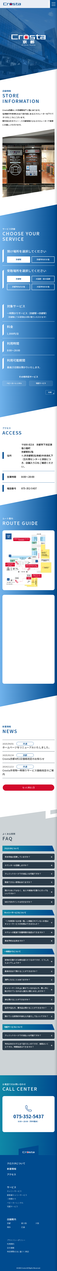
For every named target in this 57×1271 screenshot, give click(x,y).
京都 (9, 1223)
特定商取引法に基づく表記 (18, 1251)
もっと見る (27, 787)
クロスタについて (16, 1163)
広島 (23, 1227)
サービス (11, 1187)
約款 (50, 392)
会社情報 (10, 1247)
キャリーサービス (14, 1191)
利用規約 (10, 1244)
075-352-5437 (28, 1116)
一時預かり (11, 1198)
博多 (9, 1227)
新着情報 (11, 1168)
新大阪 (24, 1223)
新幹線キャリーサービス (17, 1195)
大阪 (37, 1223)
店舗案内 (11, 1219)
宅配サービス (12, 1206)
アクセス (11, 1174)
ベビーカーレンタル (15, 1202)
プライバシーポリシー (16, 1240)
